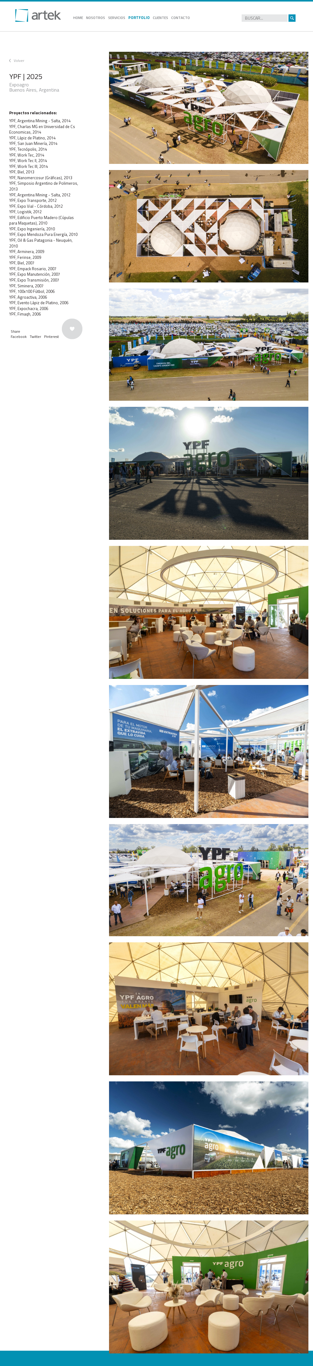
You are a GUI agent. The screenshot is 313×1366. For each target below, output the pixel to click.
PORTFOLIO (139, 17)
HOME (78, 18)
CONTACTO (180, 18)
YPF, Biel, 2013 (21, 172)
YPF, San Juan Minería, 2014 (33, 143)
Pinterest (51, 336)
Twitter (35, 336)
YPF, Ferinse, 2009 (25, 257)
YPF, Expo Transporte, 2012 (33, 200)
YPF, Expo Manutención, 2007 (34, 274)
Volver (19, 60)
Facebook (19, 336)
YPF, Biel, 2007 (21, 263)
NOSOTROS (95, 18)
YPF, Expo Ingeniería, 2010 (32, 229)
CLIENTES (160, 18)
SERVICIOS (116, 18)
